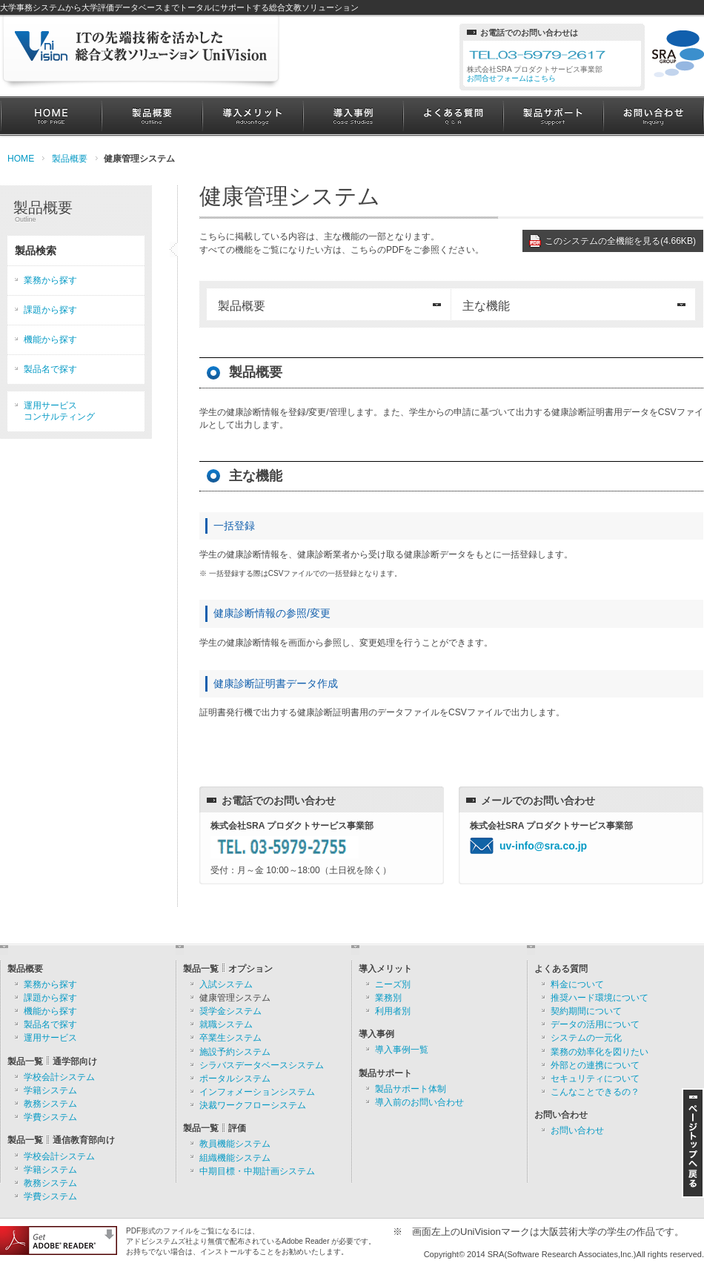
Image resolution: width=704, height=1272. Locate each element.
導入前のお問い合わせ (419, 1102)
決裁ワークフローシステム (252, 1105)
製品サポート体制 (410, 1089)
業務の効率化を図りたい (599, 1052)
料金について (577, 984)
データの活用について (595, 1024)
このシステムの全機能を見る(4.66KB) (620, 241)
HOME (51, 116)
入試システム (226, 984)
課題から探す (50, 310)
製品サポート (553, 116)
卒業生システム (230, 1038)
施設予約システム (234, 1052)
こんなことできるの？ (595, 1092)
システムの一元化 (586, 1038)
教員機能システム (234, 1144)
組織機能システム (234, 1158)
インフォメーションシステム (257, 1092)
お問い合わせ (653, 116)
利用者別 (393, 1011)
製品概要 (152, 116)
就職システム (226, 1024)
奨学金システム (230, 1011)
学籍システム (50, 1090)
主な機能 (486, 305)
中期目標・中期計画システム (257, 1171)
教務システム (50, 1104)
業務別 (388, 998)
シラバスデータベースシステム (261, 1065)
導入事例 (353, 116)
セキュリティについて (595, 1078)
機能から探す (50, 339)
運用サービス (50, 1038)
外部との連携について (595, 1065)
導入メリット (252, 116)
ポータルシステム (234, 1078)
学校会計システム (59, 1077)
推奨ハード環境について (599, 998)
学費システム (50, 1117)
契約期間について (586, 1011)
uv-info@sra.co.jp (543, 846)
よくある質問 (453, 116)
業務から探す (50, 280)
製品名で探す (50, 369)
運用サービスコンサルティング (59, 411)
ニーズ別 (393, 984)
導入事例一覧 (401, 1049)
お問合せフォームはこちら (511, 78)
